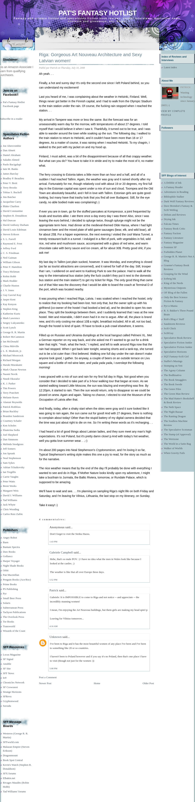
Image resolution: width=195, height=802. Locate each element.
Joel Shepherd (10, 434)
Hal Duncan (9, 220)
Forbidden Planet (173, 251)
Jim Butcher (9, 197)
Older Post (148, 683)
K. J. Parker (9, 383)
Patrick (53, 590)
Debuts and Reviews (175, 214)
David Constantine (13, 210)
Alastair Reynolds (12, 402)
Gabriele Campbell (61, 552)
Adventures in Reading (176, 191)
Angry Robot (10, 537)
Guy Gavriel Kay (12, 294)
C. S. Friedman (11, 252)
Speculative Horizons (175, 351)
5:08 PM (53, 668)
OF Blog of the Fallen (175, 292)
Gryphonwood (10, 701)
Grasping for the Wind (176, 273)
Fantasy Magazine (173, 242)
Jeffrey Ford (9, 248)
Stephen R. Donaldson (15, 215)
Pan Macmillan (11, 574)
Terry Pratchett (11, 392)
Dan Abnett (9, 150)
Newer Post (45, 683)
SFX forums (9, 773)
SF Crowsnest (10, 687)
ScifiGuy (168, 333)
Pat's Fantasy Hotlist (97, 13)
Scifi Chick (170, 328)
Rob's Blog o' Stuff (174, 319)
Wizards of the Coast (14, 630)
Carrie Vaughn (10, 476)
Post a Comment (48, 677)
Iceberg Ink (170, 278)
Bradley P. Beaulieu (13, 178)
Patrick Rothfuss (12, 406)
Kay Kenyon (9, 304)
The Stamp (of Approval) (177, 434)
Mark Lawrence (11, 318)
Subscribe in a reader (11, 118)
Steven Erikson (11, 234)
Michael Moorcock (13, 355)
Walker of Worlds (173, 448)
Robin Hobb (9, 276)
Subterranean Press (13, 607)
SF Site (7, 668)
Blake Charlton (11, 206)
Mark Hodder (10, 280)
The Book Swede (173, 384)
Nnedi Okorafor (11, 378)
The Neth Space (172, 407)
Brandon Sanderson (13, 416)
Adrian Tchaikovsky (13, 467)
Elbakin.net (9, 778)
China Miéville (11, 346)
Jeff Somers (9, 448)
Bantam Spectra (11, 547)
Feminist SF (170, 247)
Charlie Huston (11, 285)
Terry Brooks (10, 187)
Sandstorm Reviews (174, 323)
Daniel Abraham (12, 155)
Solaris (6, 602)
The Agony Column (174, 370)
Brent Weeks (9, 485)
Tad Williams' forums (14, 791)
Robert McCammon (13, 336)
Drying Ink (170, 219)
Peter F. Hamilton (12, 266)
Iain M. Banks (10, 168)
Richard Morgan (11, 360)
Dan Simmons (10, 439)
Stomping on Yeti (173, 365)
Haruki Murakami (12, 364)
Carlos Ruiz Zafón (13, 514)
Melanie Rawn (10, 397)
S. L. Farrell (9, 239)
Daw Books (9, 551)
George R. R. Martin (14, 332)
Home (97, 683)
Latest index (170, 67)
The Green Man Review (176, 393)
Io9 (4, 677)
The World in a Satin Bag (177, 443)
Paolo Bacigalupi (12, 164)
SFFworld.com (11, 742)
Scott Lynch (9, 327)
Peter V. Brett (10, 183)
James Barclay (10, 173)
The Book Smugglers (175, 379)
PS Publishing (10, 589)
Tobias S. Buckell (12, 192)
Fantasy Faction (172, 233)
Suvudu (7, 705)
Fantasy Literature (173, 237)
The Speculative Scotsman (178, 429)
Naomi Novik (10, 374)
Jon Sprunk (9, 453)
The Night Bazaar (173, 411)
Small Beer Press (12, 598)
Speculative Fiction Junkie (178, 342)
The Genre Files (172, 389)
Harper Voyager (11, 560)
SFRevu (7, 696)
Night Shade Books (13, 565)
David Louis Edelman (14, 229)
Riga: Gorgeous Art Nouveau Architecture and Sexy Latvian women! (90, 58)
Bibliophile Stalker (174, 196)
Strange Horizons (12, 691)
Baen (5, 542)
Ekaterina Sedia (11, 430)
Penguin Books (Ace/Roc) (17, 579)
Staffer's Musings (173, 361)
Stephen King (10, 308)
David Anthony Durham (16, 224)
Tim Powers (9, 388)
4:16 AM (53, 626)
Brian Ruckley (10, 411)
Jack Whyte (9, 504)
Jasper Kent (9, 299)
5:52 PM (53, 579)
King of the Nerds (173, 283)
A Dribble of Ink (172, 182)
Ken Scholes (9, 425)
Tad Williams (10, 500)
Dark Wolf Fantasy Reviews (179, 201)
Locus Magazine (12, 654)
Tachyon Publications (14, 612)
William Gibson (11, 262)
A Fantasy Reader (173, 187)
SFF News (8, 673)
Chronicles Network (13, 682)
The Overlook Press (13, 616)
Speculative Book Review (178, 337)
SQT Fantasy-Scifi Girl (176, 356)
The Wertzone (171, 439)
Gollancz (8, 556)
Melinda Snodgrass (13, 444)
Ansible (7, 663)
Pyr (5, 593)
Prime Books (10, 584)
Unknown (55, 636)
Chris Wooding (11, 509)
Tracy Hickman (11, 271)
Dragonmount (10, 755)
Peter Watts (9, 481)
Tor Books (8, 621)
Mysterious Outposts (175, 287)
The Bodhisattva (172, 375)
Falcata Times (171, 223)
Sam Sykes (9, 462)
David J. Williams (12, 495)
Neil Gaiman (10, 257)
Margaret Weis (10, 490)
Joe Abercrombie (12, 145)
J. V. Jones (8, 290)
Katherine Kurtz (11, 313)
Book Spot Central (13, 760)
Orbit (5, 570)
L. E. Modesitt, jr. (12, 350)
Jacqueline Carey (12, 201)
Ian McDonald (10, 341)
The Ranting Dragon (175, 416)
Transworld (9, 626)
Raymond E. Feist (12, 243)
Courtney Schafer (12, 420)
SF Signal (8, 659)
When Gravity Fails (174, 452)
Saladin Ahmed (11, 159)
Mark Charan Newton (14, 369)
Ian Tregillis (9, 472)
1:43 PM (53, 541)
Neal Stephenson (12, 458)
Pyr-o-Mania (170, 305)
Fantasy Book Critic (174, 228)
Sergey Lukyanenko (13, 322)
